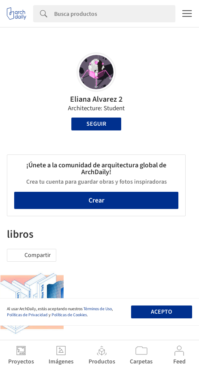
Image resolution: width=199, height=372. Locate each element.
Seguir (96, 124)
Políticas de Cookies (69, 315)
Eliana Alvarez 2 (96, 99)
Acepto (161, 312)
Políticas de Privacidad (27, 315)
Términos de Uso (97, 309)
